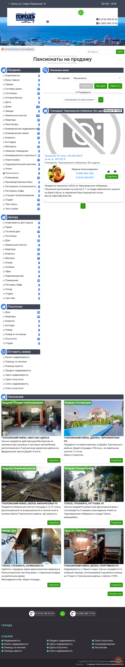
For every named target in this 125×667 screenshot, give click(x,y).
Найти (120, 52)
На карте (100, 86)
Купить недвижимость (16, 644)
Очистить (86, 86)
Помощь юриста (13, 651)
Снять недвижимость (61, 651)
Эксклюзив (101, 647)
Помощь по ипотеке (15, 647)
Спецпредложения (105, 644)
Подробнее (111, 176)
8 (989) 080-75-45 (108, 23)
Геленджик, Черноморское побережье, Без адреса (78, 110)
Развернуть (83, 92)
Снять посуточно (104, 640)
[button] (96, 78)
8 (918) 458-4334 (84, 177)
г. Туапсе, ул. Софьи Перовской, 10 (27, 3)
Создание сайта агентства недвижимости (105, 664)
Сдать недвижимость (61, 644)
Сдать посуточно (58, 647)
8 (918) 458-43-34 (108, 19)
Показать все (115, 594)
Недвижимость (12, 640)
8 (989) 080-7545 (84, 173)
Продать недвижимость (62, 640)
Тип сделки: (63, 78)
